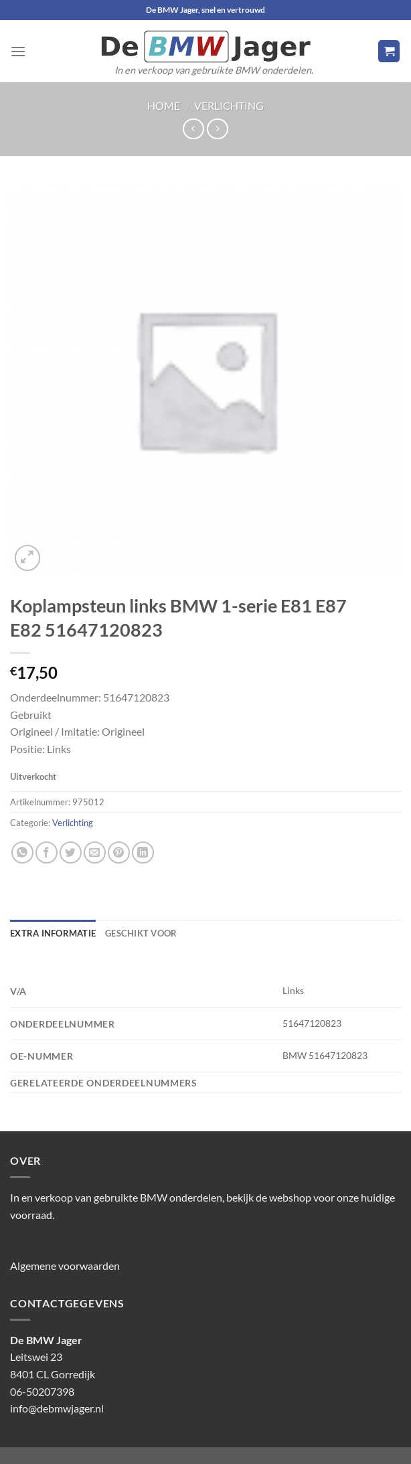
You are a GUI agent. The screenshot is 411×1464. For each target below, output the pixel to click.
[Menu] (18, 51)
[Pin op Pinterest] (119, 852)
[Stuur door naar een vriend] (95, 852)
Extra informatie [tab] (53, 933)
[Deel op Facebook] (46, 852)
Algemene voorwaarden (65, 1265)
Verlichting (229, 105)
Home (163, 105)
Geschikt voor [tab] (141, 933)
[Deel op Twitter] (71, 852)
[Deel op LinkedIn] (143, 852)
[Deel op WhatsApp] (22, 852)
